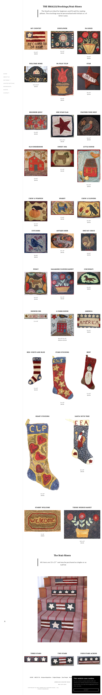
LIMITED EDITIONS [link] (8, 83)
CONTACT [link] (6, 93)
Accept (86, 689)
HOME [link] (5, 73)
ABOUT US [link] (6, 77)
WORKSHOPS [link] (7, 86)
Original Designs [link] (56, 677)
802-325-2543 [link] (62, 684)
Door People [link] (65, 677)
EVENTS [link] (5, 89)
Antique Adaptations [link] (46, 677)
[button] (13, 80)
